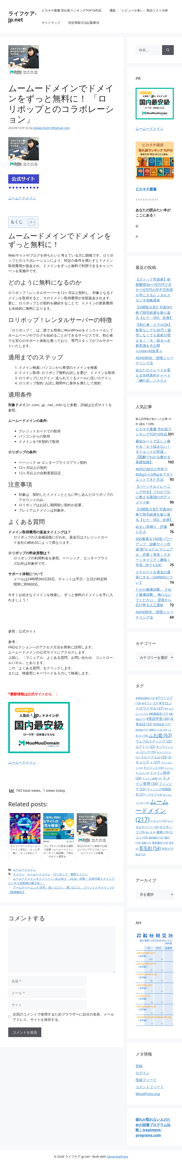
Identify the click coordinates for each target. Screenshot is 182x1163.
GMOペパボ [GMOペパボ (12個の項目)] (158, 729)
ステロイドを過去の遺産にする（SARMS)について (154, 577)
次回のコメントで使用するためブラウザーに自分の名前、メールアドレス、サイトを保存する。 (63, 1017)
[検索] (168, 50)
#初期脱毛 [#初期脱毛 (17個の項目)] (158, 714)
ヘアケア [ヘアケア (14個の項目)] (154, 794)
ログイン (143, 1072)
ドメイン (18, 874)
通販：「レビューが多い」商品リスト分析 (138, 10)
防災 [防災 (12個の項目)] (140, 854)
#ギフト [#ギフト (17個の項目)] (150, 703)
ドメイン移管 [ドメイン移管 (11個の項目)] (152, 778)
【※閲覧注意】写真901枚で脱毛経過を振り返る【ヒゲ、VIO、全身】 (154, 312)
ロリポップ (60, 874)
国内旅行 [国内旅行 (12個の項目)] (156, 837)
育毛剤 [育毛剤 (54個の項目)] (150, 848)
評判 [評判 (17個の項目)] (167, 849)
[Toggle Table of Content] (29, 222)
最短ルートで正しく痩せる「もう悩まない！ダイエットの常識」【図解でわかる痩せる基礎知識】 (153, 451)
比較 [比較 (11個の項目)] (146, 842)
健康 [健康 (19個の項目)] (163, 832)
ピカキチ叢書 (146, 189)
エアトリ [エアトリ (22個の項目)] (145, 746)
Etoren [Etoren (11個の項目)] (142, 729)
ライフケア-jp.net (22, 16)
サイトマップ (51, 23)
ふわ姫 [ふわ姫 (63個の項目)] (160, 735)
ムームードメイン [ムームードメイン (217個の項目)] (152, 810)
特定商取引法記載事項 (83, 23)
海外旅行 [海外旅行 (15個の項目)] (160, 842)
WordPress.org (148, 1093)
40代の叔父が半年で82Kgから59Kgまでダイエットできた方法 (154, 474)
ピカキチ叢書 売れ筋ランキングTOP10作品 (71, 10)
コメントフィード (150, 1086)
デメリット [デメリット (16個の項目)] (153, 768)
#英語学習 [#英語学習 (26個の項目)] (157, 718)
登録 (139, 1066)
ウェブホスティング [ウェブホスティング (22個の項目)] (154, 741)
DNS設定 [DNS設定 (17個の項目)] (161, 724)
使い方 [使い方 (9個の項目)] (151, 832)
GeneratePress (117, 1156)
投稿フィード (146, 1079)
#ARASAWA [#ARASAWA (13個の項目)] (145, 698)
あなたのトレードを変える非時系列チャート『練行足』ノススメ (153, 375)
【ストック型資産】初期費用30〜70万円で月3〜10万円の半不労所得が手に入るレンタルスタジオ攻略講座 (154, 290)
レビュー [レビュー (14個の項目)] (159, 821)
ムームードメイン (22, 198)
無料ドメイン (79, 874)
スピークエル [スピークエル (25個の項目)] (154, 757)
